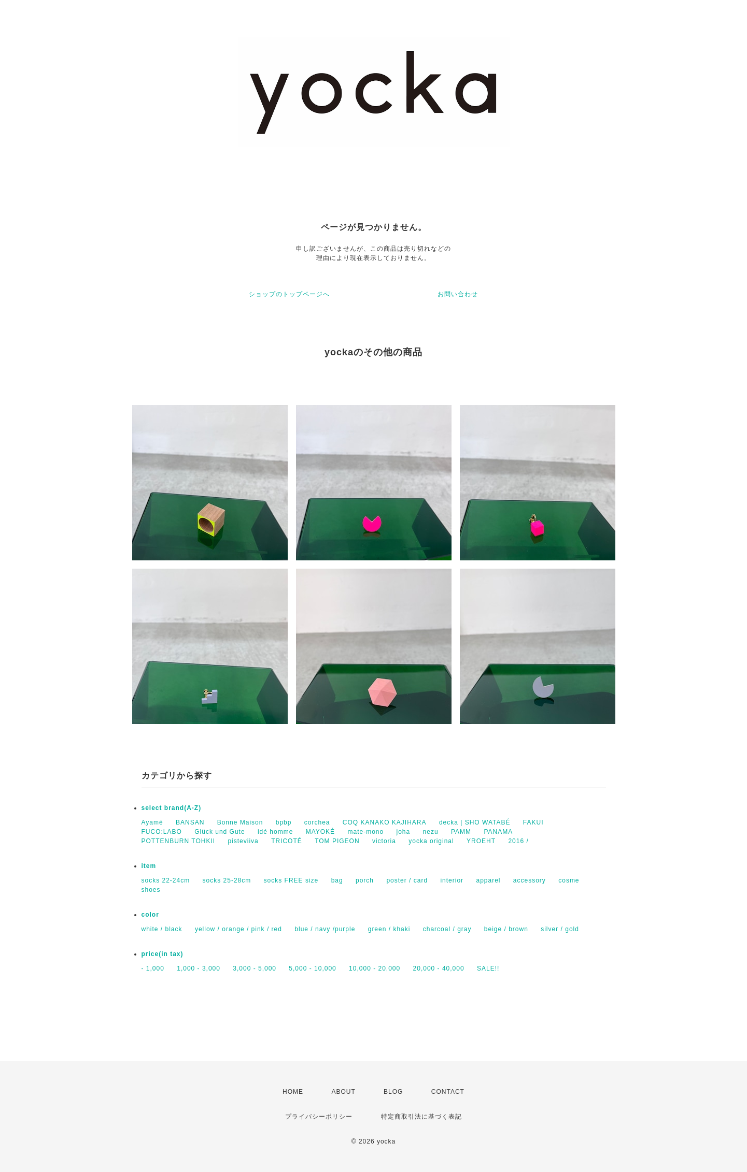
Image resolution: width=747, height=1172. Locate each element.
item (149, 866)
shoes (151, 889)
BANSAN (190, 822)
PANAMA (498, 831)
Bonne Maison (240, 822)
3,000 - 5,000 (254, 968)
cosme (568, 880)
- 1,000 (153, 968)
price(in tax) (163, 954)
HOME (293, 1091)
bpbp (284, 822)
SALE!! (488, 968)
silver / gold (560, 929)
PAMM (461, 831)
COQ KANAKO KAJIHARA (385, 822)
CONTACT (447, 1091)
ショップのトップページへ (289, 294)
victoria (384, 841)
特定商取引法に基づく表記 (421, 1116)
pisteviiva (243, 841)
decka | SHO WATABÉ (475, 822)
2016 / (518, 841)
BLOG (393, 1091)
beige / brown (506, 929)
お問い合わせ (458, 294)
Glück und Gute (219, 831)
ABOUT (343, 1091)
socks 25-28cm (227, 880)
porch (365, 880)
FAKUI (533, 822)
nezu (431, 831)
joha (404, 831)
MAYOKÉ (320, 831)
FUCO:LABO (162, 831)
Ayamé (152, 822)
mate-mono (365, 831)
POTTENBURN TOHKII (179, 841)
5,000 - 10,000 (312, 968)
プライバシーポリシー (319, 1116)
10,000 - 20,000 (374, 968)
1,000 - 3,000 (198, 968)
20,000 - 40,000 (438, 968)
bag (337, 880)
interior (451, 880)
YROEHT (481, 841)
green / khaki (389, 929)
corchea (317, 822)
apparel (488, 880)
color (150, 914)
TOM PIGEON (337, 841)
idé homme (275, 831)
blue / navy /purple (324, 929)
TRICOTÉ (286, 841)
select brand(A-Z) (172, 808)
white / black (162, 929)
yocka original (431, 841)
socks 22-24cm (166, 880)
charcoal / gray (447, 929)
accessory (529, 880)
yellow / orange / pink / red (238, 929)
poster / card (407, 880)
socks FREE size (291, 880)
